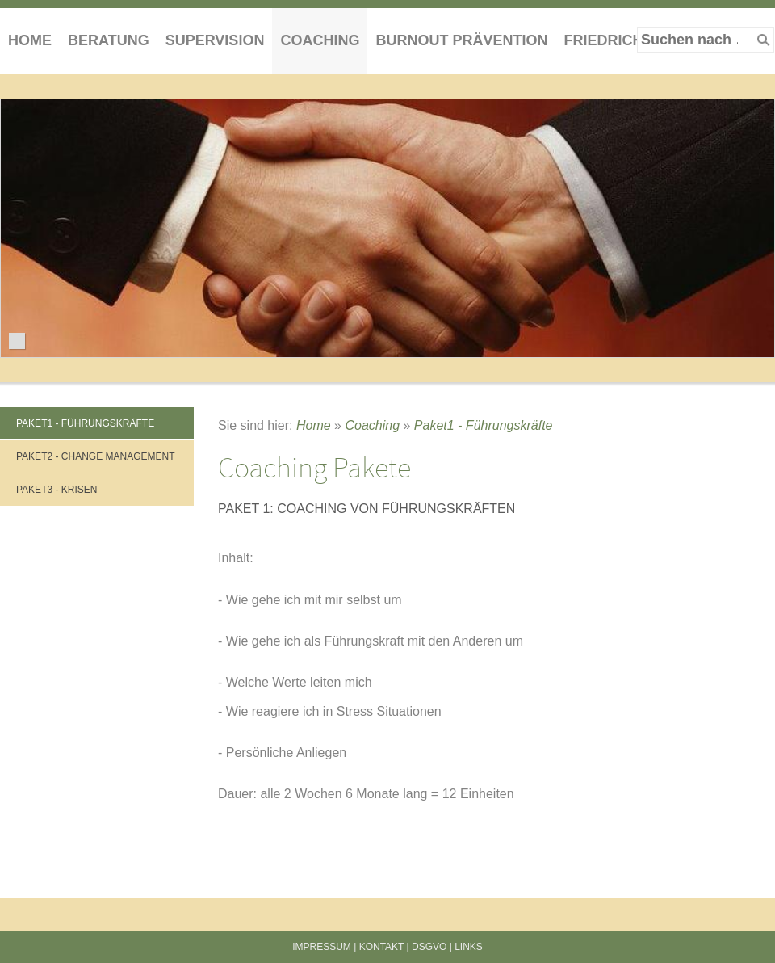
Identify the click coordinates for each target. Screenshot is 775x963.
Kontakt (381, 946)
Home (30, 40)
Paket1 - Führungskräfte (85, 423)
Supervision (215, 40)
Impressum (321, 946)
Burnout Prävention (461, 40)
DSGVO (429, 946)
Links (469, 946)
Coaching (319, 40)
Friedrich (603, 40)
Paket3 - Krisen (56, 489)
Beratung (108, 40)
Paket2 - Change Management (95, 456)
